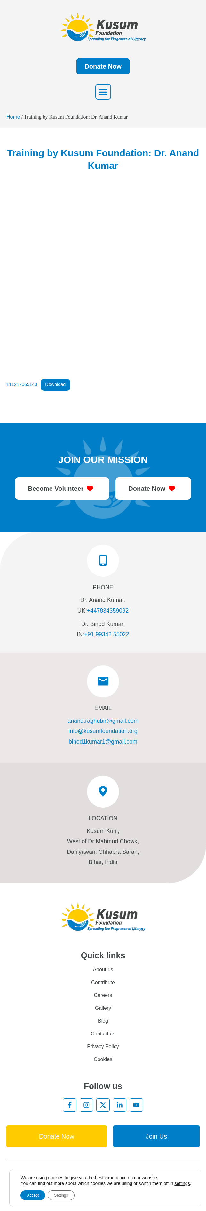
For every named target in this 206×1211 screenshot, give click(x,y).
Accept (33, 1195)
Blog (103, 1021)
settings (182, 1183)
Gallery (103, 1008)
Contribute (103, 982)
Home (13, 116)
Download (55, 384)
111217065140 (21, 384)
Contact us (103, 1033)
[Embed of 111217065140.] (103, 281)
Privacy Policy (103, 1046)
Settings (61, 1195)
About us (103, 969)
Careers (103, 995)
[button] (103, 92)
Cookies (103, 1059)
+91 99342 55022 (106, 634)
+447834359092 (108, 610)
